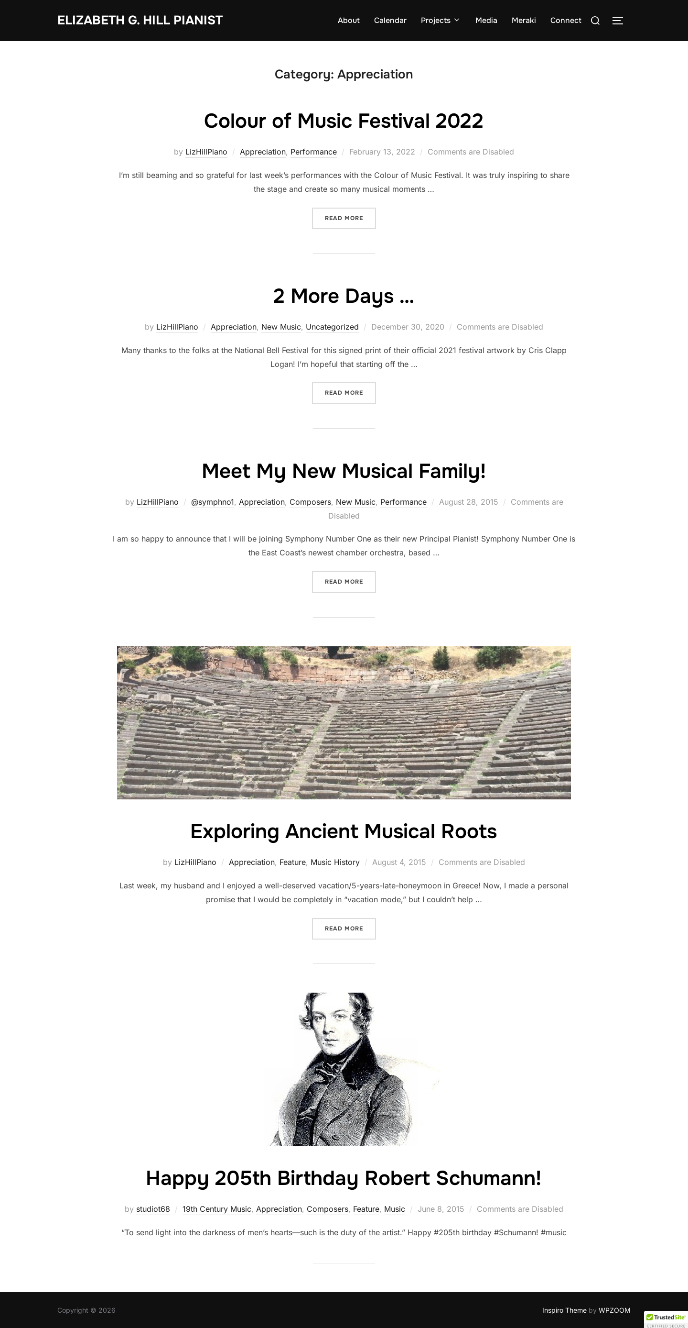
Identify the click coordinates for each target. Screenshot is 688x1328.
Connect (565, 20)
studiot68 (153, 1209)
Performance (313, 151)
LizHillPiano (206, 151)
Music (394, 1209)
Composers (310, 502)
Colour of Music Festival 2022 (344, 121)
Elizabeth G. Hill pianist (140, 20)
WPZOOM (615, 1310)
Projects (441, 20)
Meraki (524, 20)
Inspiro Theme (564, 1310)
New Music (281, 327)
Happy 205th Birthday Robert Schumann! (343, 1178)
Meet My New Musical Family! (344, 471)
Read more (350, 217)
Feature (293, 862)
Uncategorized (332, 327)
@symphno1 (212, 502)
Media (486, 20)
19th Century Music (217, 1209)
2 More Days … (343, 296)
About (349, 20)
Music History (335, 862)
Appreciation (263, 151)
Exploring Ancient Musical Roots (343, 831)
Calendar (390, 20)
